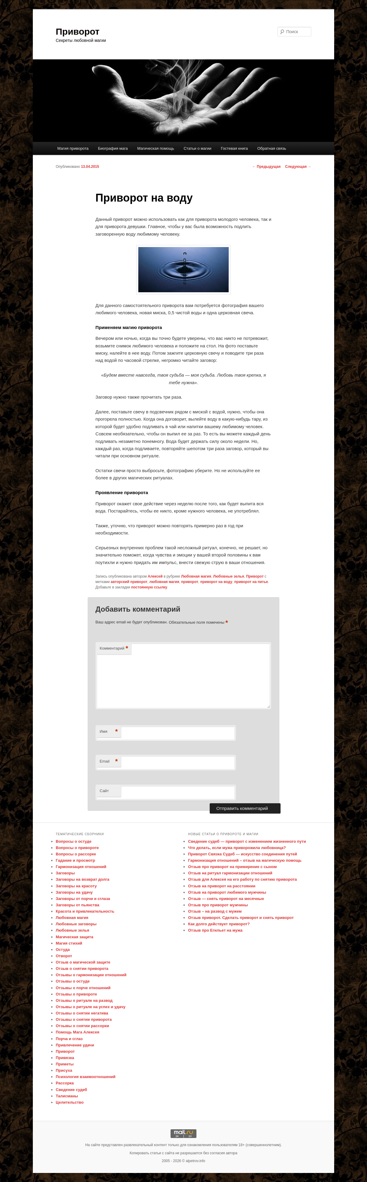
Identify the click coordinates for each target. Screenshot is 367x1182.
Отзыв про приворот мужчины (218, 905)
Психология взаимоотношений (85, 1076)
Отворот (64, 956)
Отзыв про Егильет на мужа (215, 930)
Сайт (104, 791)
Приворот (77, 31)
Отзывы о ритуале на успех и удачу (90, 1007)
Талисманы (67, 1096)
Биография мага (113, 148)
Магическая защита (74, 937)
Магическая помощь (155, 148)
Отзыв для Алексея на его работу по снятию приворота (242, 879)
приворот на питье (251, 582)
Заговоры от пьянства (77, 905)
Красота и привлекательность (85, 911)
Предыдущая (266, 167)
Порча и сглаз (69, 1038)
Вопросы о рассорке (76, 854)
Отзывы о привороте (76, 994)
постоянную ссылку (149, 587)
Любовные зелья (228, 576)
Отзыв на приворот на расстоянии (221, 886)
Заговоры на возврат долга (82, 879)
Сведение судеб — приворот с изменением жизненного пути (247, 841)
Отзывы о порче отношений (83, 988)
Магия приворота (73, 148)
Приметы (65, 1064)
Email (109, 761)
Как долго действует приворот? (219, 924)
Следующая (298, 167)
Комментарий (114, 648)
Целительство (69, 1102)
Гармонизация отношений (81, 866)
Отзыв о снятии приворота (82, 968)
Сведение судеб (71, 1089)
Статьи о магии (197, 148)
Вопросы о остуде (73, 841)
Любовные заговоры (76, 924)
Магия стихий (69, 943)
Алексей (155, 576)
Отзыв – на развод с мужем (215, 911)
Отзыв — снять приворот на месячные (226, 898)
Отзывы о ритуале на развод (84, 1000)
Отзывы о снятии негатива (82, 1013)
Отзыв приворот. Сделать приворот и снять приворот (240, 917)
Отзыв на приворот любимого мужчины (227, 892)
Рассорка (65, 1083)
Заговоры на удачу (74, 892)
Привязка (65, 1057)
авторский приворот (129, 582)
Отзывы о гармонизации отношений (91, 975)
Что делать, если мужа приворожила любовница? (237, 847)
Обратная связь (271, 148)
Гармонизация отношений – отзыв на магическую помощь (244, 860)
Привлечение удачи (75, 1045)
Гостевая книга (234, 148)
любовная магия (164, 582)
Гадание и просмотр (75, 860)
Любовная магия (196, 576)
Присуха (64, 1070)
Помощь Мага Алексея (77, 1032)
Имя (109, 731)
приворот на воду (216, 582)
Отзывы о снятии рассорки (82, 1026)
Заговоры (65, 873)
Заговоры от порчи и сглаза (83, 898)
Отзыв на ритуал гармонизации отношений (230, 873)
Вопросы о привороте (77, 847)
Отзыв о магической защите (83, 962)
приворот (189, 582)
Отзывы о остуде (72, 981)
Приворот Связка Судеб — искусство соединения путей (242, 854)
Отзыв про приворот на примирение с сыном (232, 866)
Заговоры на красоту (76, 886)
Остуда (63, 949)
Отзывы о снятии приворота (84, 1019)
